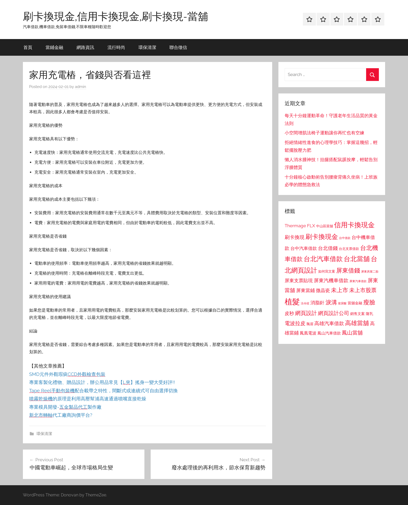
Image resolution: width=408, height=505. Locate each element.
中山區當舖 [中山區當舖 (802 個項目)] (324, 226)
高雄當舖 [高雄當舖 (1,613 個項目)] (357, 323)
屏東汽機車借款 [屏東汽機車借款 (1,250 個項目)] (331, 280)
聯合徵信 (178, 47)
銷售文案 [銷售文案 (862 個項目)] (357, 314)
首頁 (27, 47)
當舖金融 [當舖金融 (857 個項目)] (355, 303)
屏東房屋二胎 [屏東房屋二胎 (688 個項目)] (369, 271)
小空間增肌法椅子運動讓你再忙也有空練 (324, 132)
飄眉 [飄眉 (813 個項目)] (310, 324)
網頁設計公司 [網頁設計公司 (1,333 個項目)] (333, 313)
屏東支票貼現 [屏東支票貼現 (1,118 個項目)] (299, 280)
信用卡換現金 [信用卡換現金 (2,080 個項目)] (354, 225)
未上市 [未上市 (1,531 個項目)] (339, 290)
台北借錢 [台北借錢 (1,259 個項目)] (328, 248)
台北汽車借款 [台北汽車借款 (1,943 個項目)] (323, 259)
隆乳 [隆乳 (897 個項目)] (369, 314)
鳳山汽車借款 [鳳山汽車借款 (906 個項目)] (329, 333)
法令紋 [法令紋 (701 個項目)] (305, 303)
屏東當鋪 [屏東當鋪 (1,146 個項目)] (305, 290)
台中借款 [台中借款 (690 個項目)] (344, 237)
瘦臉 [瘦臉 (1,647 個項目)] (369, 302)
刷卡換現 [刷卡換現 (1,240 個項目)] (294, 237)
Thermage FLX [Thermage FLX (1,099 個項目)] (300, 225)
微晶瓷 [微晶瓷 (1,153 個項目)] (323, 290)
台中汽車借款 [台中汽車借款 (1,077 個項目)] (303, 248)
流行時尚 (116, 47)
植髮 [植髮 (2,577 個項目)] (292, 301)
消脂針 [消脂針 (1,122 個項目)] (317, 302)
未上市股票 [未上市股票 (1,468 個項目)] (363, 290)
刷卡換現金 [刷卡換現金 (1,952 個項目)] (321, 237)
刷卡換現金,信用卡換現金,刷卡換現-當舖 (115, 16)
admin (80, 86)
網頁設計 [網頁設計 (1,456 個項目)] (306, 313)
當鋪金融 (54, 47)
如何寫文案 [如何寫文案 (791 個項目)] (326, 271)
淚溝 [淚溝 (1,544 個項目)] (331, 302)
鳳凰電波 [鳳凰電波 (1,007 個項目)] (308, 333)
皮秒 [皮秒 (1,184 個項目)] (289, 313)
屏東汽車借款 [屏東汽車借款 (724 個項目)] (358, 281)
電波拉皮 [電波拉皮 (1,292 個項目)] (295, 323)
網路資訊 (85, 47)
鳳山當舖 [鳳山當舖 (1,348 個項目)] (352, 333)
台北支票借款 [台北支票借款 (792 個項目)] (349, 249)
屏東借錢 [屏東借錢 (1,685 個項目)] (348, 270)
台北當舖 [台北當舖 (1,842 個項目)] (357, 259)
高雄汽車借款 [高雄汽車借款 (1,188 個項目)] (329, 323)
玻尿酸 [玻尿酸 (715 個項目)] (342, 303)
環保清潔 (147, 47)
